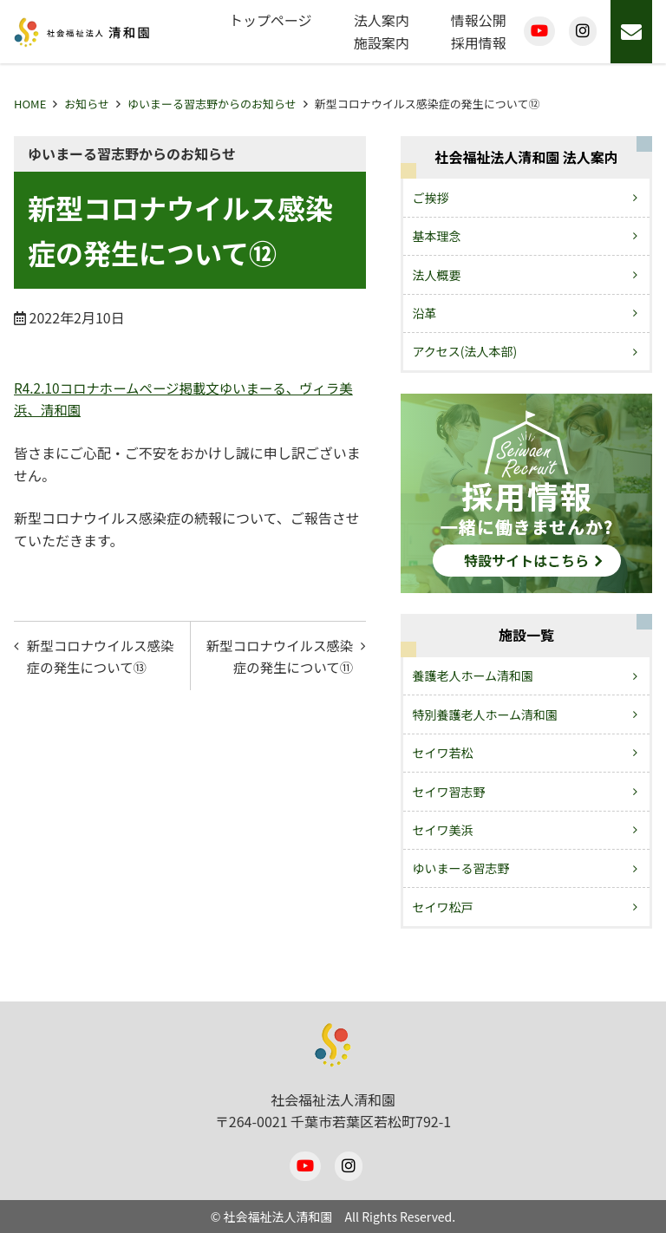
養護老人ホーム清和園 (473, 675)
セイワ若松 (443, 752)
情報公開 (478, 20)
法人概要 (437, 275)
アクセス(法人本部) (465, 351)
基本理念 (437, 236)
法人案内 (381, 20)
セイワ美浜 (443, 829)
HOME (30, 103)
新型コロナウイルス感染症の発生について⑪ (282, 657)
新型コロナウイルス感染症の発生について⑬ (97, 657)
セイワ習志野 (449, 791)
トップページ (270, 20)
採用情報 (478, 42)
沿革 (425, 313)
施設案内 (381, 42)
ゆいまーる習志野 (461, 868)
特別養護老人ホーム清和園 (485, 714)
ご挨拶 (431, 197)
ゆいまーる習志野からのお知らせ (212, 103)
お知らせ (86, 103)
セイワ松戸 (443, 907)
